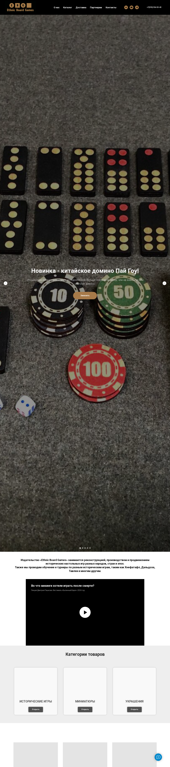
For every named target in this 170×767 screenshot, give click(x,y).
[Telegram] (137, 7)
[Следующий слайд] (164, 283)
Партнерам (96, 7)
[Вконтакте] (126, 7)
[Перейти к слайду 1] (80, 548)
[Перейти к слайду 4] (87, 548)
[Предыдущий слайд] (5, 283)
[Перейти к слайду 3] (85, 548)
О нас (57, 7)
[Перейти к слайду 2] (82, 548)
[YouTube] (131, 7)
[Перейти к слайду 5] (90, 548)
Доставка (81, 7)
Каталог (67, 7)
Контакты (111, 7)
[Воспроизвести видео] (85, 612)
